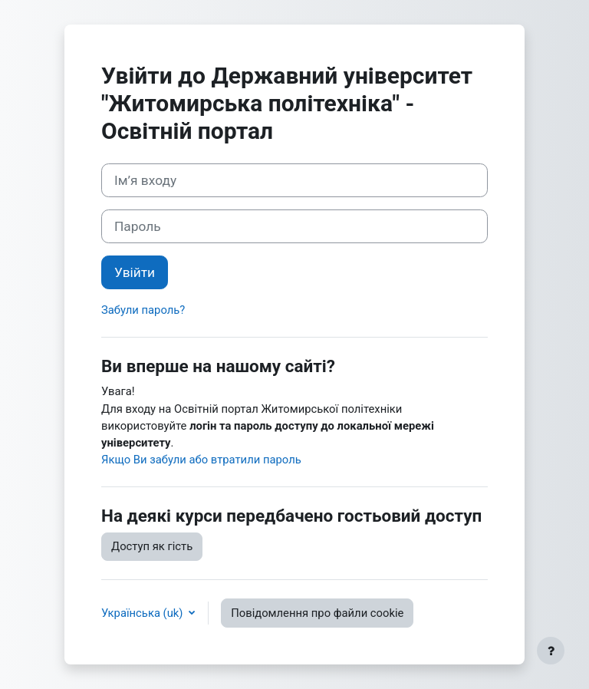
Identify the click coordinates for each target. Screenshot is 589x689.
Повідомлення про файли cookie (317, 613)
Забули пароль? (143, 310)
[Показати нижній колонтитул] (550, 650)
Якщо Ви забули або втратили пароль (201, 459)
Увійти (134, 272)
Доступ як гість (151, 546)
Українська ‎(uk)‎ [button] (143, 613)
